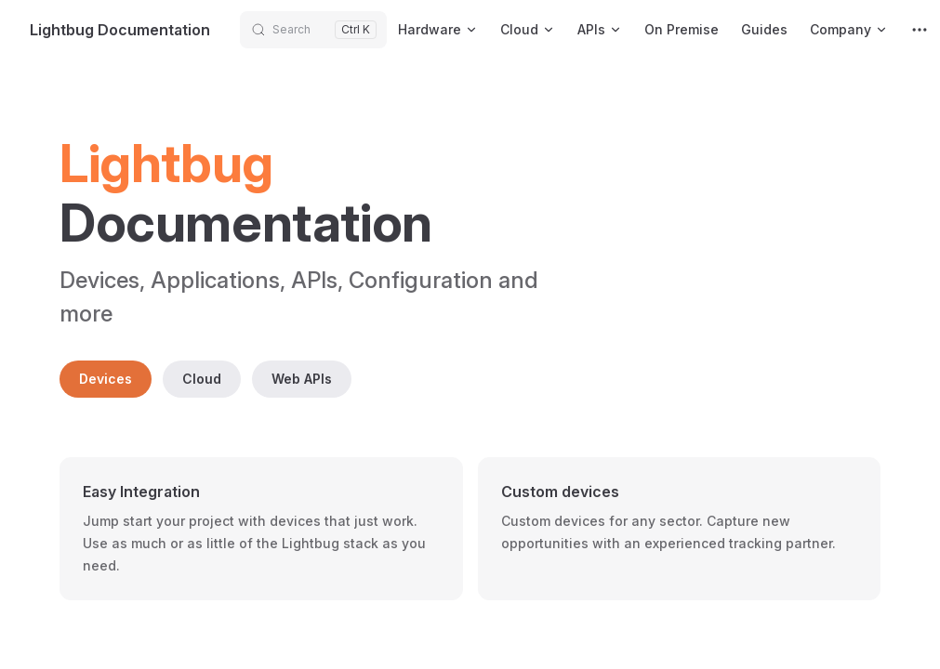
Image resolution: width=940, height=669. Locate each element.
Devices (105, 379)
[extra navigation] (919, 29)
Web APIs (301, 379)
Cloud (201, 379)
